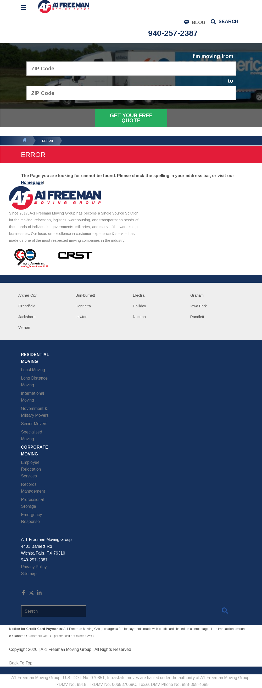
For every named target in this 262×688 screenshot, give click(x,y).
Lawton (81, 317)
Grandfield (26, 306)
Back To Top (20, 663)
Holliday (139, 306)
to (230, 81)
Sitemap (29, 573)
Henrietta (83, 306)
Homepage (32, 182)
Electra (138, 295)
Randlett (197, 317)
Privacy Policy (34, 567)
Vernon (24, 327)
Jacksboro (27, 317)
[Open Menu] (23, 7)
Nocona (139, 317)
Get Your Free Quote (131, 117)
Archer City (27, 295)
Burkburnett (85, 295)
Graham (197, 295)
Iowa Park (198, 306)
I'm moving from (213, 56)
